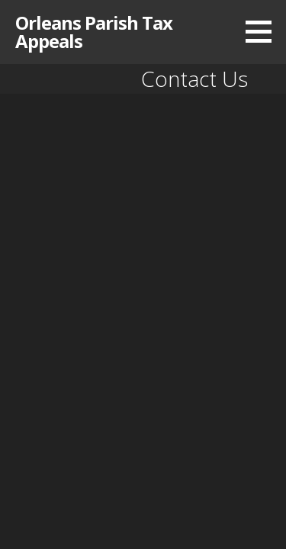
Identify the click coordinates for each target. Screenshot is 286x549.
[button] (264, 31)
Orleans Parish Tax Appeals (93, 31)
